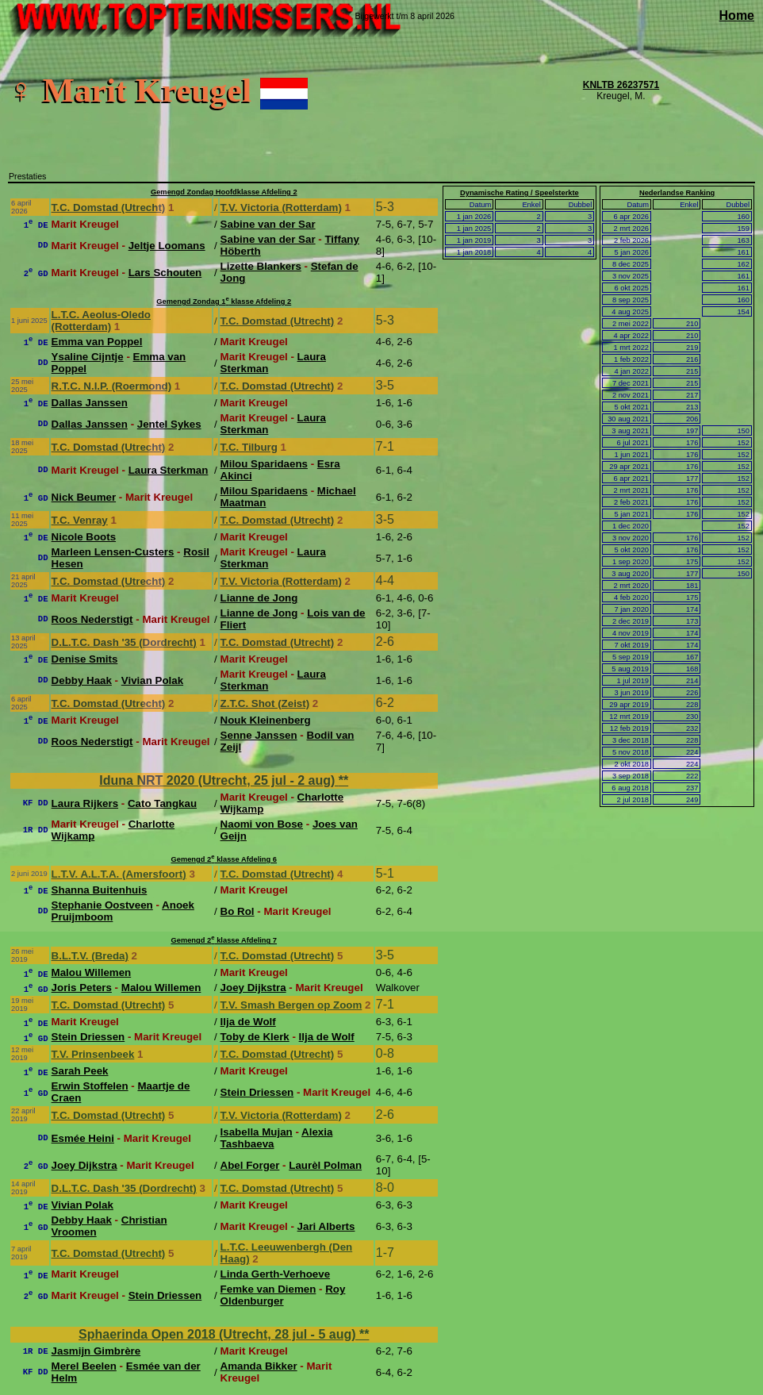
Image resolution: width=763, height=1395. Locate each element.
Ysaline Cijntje (88, 357)
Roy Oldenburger (283, 1295)
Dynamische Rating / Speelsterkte (519, 193)
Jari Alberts (326, 1226)
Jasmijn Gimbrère (96, 1351)
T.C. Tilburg (249, 447)
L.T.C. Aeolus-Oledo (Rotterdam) (101, 320)
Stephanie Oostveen (102, 905)
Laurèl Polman (325, 1165)
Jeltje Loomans (166, 246)
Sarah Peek (80, 1071)
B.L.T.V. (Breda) (90, 956)
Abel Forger (250, 1165)
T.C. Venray (80, 520)
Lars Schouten (165, 273)
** (343, 780)
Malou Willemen (92, 972)
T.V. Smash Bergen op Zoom (291, 1005)
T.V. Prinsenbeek (93, 1054)
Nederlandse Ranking (677, 193)
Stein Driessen (88, 1037)
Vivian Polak (152, 680)
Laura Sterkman (168, 470)
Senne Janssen (258, 735)
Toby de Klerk (254, 1037)
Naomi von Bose (261, 824)
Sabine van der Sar (268, 224)
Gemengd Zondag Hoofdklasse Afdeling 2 (224, 192)
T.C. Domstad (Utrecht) (109, 207)
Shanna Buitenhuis (100, 890)
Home (736, 15)
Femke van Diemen (268, 1289)
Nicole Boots (84, 537)
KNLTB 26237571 (621, 84)
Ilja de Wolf (248, 1022)
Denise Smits (85, 659)
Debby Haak (82, 680)
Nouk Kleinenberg (265, 720)
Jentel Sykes (169, 424)
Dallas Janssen (90, 403)
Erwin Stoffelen (90, 1086)
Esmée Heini (83, 1138)
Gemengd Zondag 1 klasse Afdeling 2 (223, 302)
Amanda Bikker (258, 1366)
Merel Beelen (84, 1366)
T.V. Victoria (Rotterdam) (281, 207)
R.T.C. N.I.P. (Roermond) (112, 386)
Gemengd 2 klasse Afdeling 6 (224, 859)
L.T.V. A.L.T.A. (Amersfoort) (119, 874)
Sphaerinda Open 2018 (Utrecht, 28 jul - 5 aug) (219, 1334)
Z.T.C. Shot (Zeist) (265, 703)
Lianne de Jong (259, 598)
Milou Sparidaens (264, 464)
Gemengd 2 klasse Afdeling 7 (224, 940)
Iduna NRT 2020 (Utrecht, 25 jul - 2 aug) (218, 780)
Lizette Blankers (260, 266)
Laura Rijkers (85, 803)
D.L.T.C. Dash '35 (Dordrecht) (124, 642)
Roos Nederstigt (92, 619)
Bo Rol (237, 911)
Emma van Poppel (97, 342)
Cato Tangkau (162, 803)
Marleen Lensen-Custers (113, 552)
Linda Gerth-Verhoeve (275, 1274)
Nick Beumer (84, 497)
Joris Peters (82, 987)
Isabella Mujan (256, 1132)
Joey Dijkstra (253, 987)
